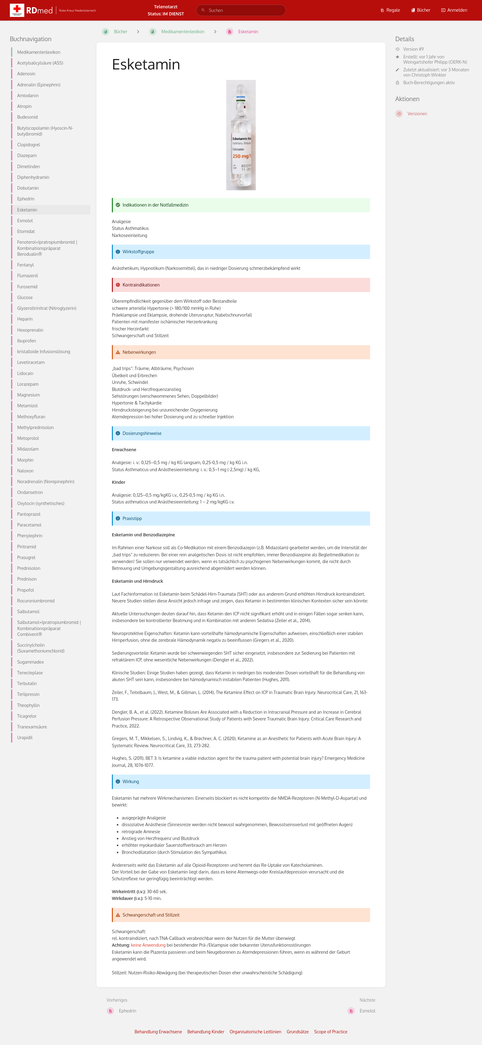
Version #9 (409, 49)
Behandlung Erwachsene (158, 1031)
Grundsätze (298, 1031)
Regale (390, 10)
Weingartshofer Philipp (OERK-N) (435, 62)
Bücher (420, 10)
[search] (241, 10)
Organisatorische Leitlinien (255, 1031)
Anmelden (454, 10)
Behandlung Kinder (206, 1031)
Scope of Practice (330, 1031)
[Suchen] (203, 10)
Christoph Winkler (429, 74)
